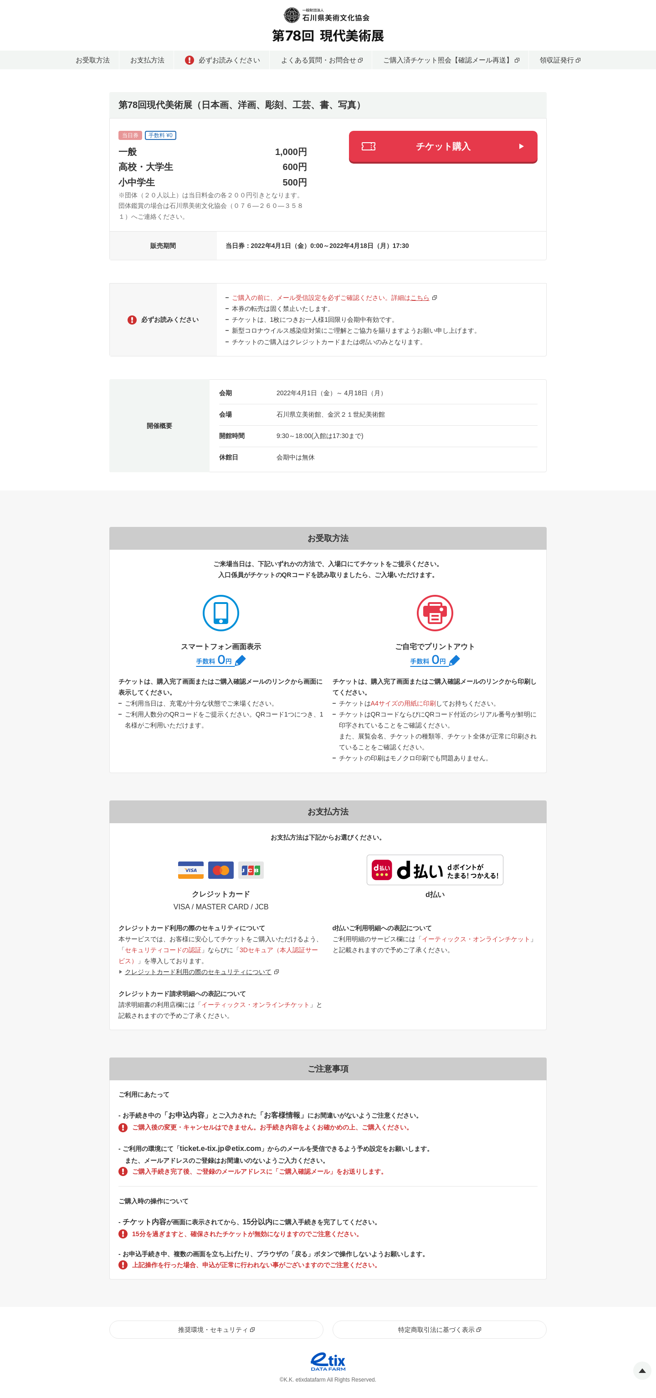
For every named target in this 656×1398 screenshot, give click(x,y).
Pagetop (642, 1371)
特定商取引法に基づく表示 (436, 1329)
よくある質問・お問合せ (318, 60)
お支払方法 (147, 60)
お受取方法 (93, 60)
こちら (420, 297)
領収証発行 (557, 60)
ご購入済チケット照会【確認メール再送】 (448, 60)
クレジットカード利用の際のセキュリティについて (198, 971)
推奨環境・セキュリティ (213, 1329)
